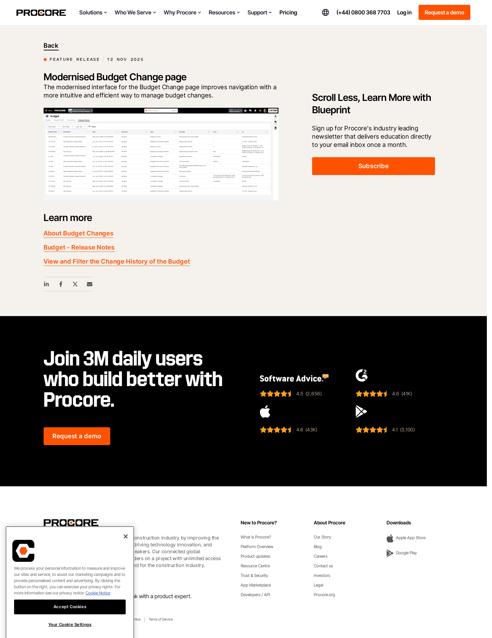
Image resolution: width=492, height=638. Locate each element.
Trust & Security (254, 575)
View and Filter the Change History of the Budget (117, 261)
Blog (318, 546)
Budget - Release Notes (79, 247)
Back (51, 45)
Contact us (323, 565)
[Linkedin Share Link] (47, 284)
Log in (404, 12)
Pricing (288, 12)
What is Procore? (256, 537)
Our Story (322, 537)
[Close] (125, 556)
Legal (318, 585)
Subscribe (373, 166)
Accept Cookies (70, 626)
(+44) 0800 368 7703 (363, 12)
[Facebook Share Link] (61, 284)
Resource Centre (255, 565)
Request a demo (444, 12)
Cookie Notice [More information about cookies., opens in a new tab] (97, 612)
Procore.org (324, 594)
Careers (321, 556)
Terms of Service (161, 619)
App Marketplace (256, 585)
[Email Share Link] (90, 284)
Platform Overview (257, 546)
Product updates (255, 556)
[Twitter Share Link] (75, 284)
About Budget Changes (78, 233)
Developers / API (255, 594)
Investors (322, 575)
